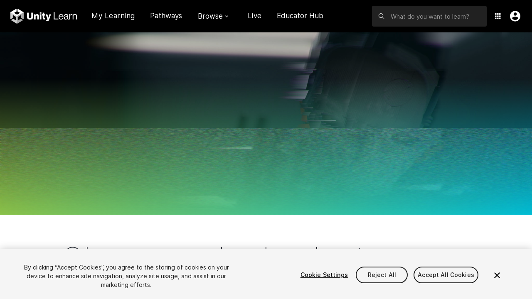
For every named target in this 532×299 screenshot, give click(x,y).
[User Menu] (513, 16)
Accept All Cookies (446, 274)
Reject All (382, 274)
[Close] (497, 275)
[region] (266, 274)
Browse (213, 16)
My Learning (113, 16)
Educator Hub (300, 16)
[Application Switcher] (498, 16)
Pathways (166, 16)
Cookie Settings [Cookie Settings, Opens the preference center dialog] (324, 274)
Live (255, 16)
